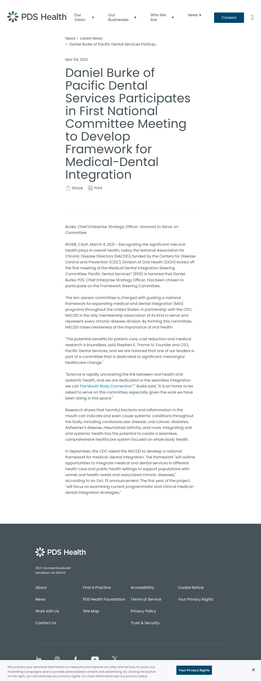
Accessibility (142, 587)
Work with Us (47, 611)
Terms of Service (146, 599)
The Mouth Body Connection (106, 386)
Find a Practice (97, 587)
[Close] (253, 669)
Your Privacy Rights (195, 599)
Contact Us (45, 623)
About (41, 587)
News (40, 599)
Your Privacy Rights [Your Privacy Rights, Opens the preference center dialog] (194, 670)
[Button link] (252, 17)
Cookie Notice (191, 587)
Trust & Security (145, 623)
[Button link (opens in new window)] (229, 17)
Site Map (91, 611)
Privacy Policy (143, 611)
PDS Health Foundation (104, 599)
